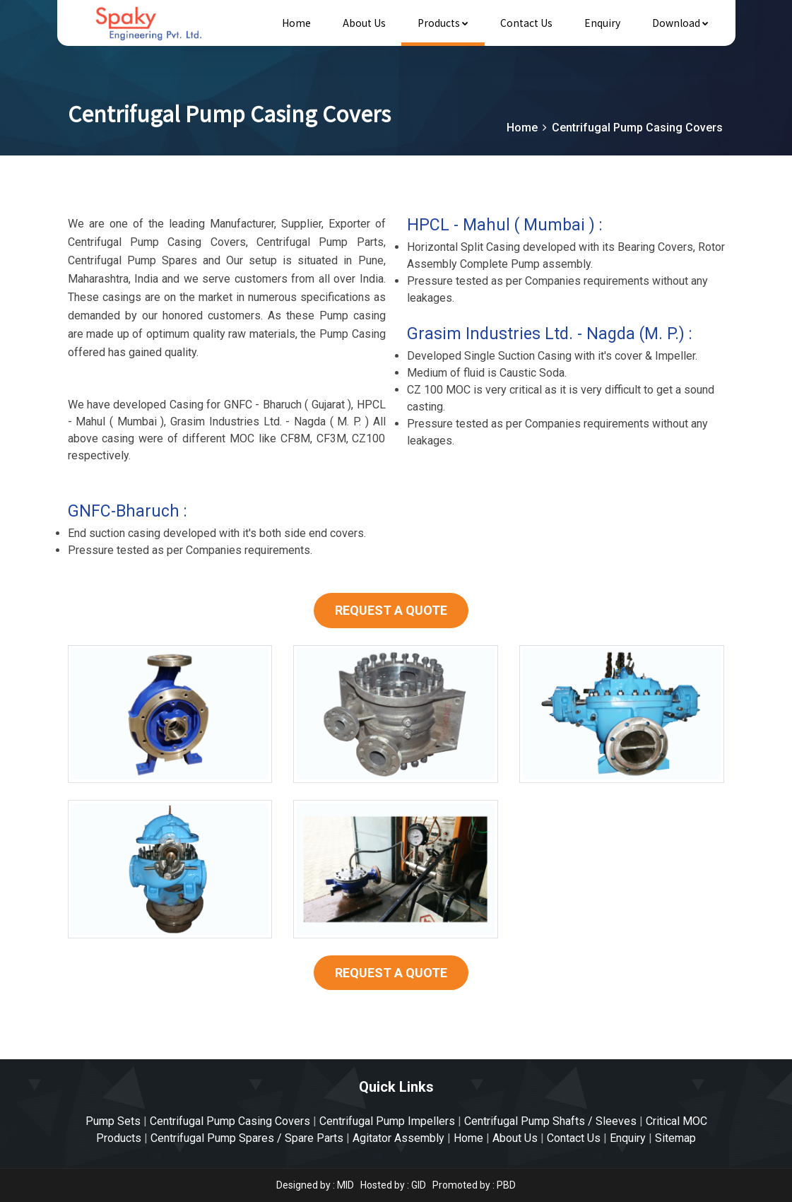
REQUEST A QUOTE (391, 610)
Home (296, 23)
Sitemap (675, 1138)
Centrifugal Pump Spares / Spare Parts (246, 1138)
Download (680, 23)
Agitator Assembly (398, 1138)
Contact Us (526, 23)
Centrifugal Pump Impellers (387, 1121)
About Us (364, 23)
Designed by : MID (316, 1185)
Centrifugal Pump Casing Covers (230, 1121)
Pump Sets (113, 1121)
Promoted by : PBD (474, 1185)
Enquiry (602, 23)
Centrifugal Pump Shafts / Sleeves (550, 1121)
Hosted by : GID (393, 1185)
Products (443, 23)
